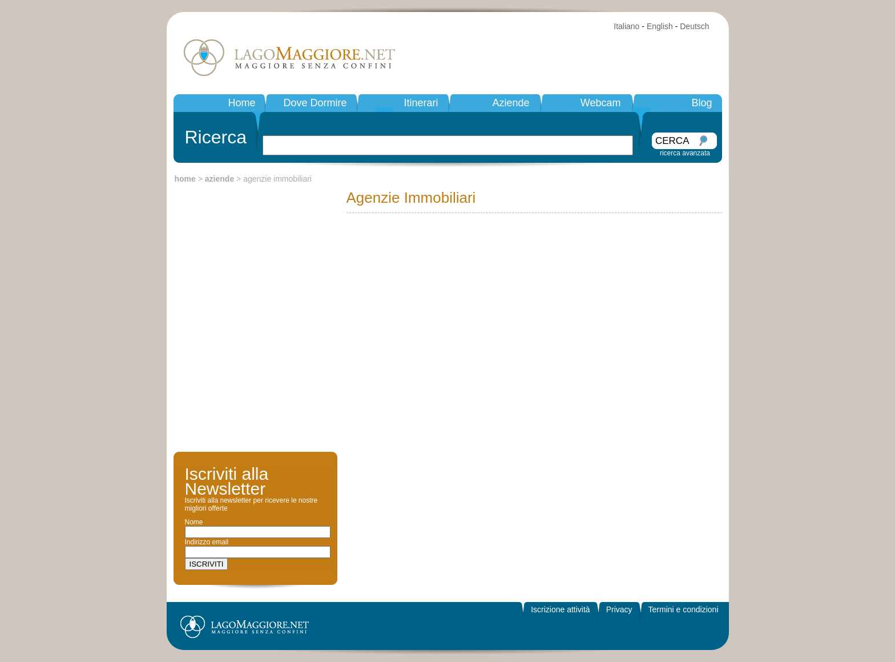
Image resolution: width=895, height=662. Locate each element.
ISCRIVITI (207, 564)
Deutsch (694, 26)
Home (241, 103)
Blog (701, 103)
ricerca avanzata (685, 153)
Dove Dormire (314, 103)
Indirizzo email (207, 542)
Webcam (600, 103)
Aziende (510, 103)
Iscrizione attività (560, 609)
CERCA (672, 140)
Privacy (619, 609)
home (185, 178)
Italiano (626, 26)
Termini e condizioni (683, 609)
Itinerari (421, 103)
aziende (219, 178)
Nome (194, 522)
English (660, 26)
